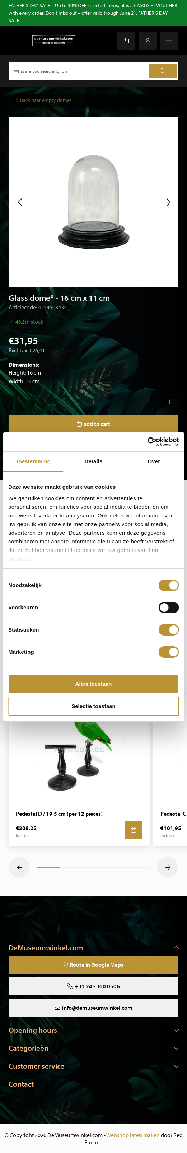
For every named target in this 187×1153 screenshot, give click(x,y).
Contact (21, 1083)
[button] (20, 202)
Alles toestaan (93, 684)
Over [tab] (154, 461)
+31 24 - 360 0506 (97, 986)
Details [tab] (94, 461)
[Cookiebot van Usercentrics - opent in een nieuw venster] (147, 441)
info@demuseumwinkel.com (97, 1007)
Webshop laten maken (133, 1135)
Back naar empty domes (46, 100)
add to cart (97, 423)
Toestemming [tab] (33, 461)
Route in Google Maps (96, 964)
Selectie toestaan (93, 706)
